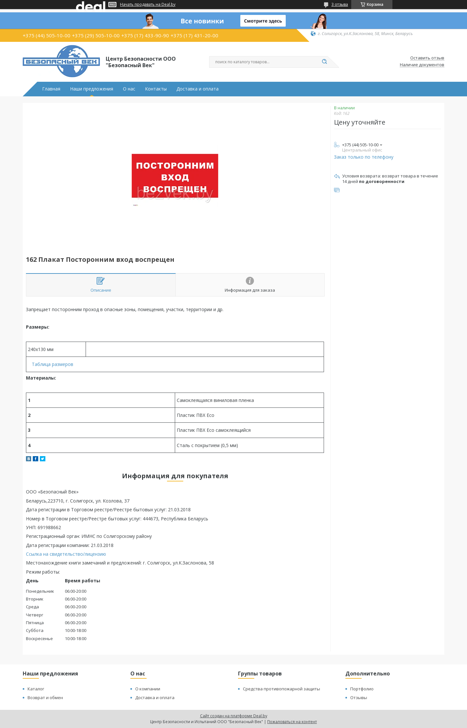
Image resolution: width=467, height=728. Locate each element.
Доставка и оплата (197, 89)
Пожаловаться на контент (292, 721)
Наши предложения (91, 89)
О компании (147, 689)
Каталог (36, 689)
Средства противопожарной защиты (281, 689)
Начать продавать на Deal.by (147, 4)
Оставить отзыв (427, 58)
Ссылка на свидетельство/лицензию (66, 554)
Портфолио (362, 689)
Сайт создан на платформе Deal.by (233, 716)
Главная (51, 89)
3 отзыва (339, 4)
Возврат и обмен (45, 697)
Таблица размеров (52, 364)
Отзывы (358, 697)
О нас (129, 89)
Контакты (156, 89)
